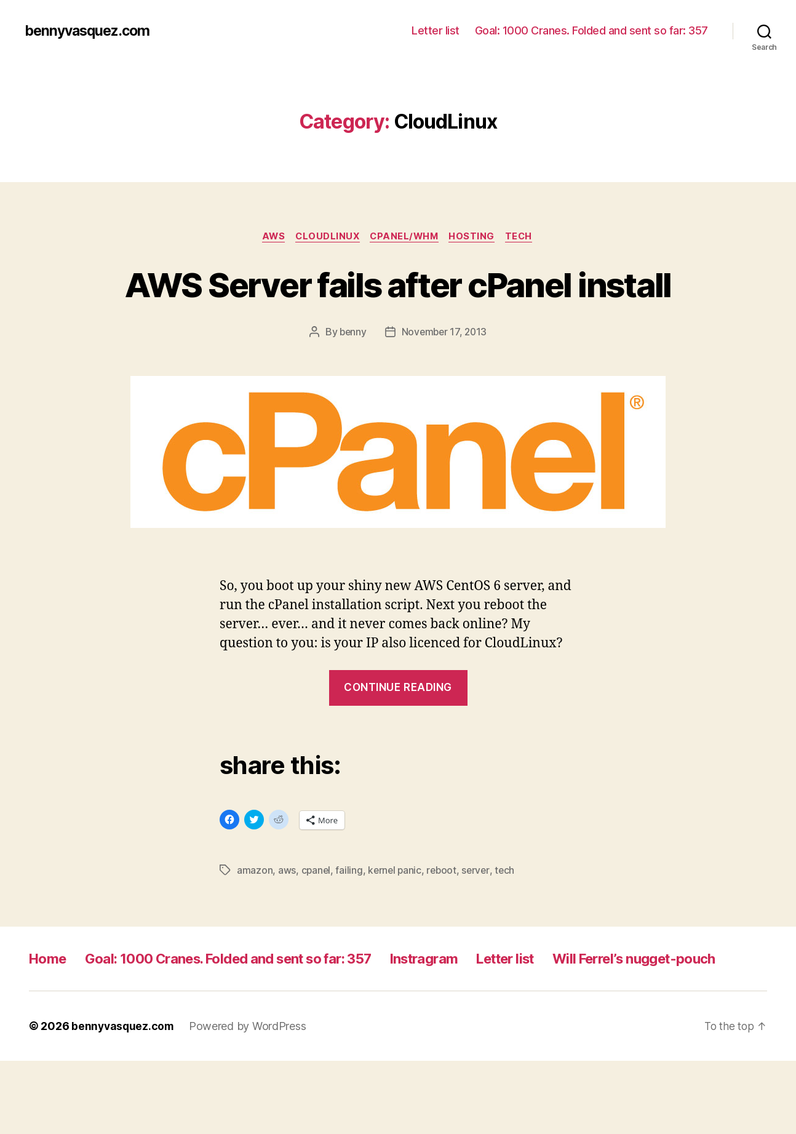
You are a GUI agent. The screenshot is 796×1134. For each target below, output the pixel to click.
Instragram (462, 1004)
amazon (255, 915)
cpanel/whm (405, 236)
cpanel (316, 915)
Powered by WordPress (250, 1099)
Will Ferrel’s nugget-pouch (118, 1031)
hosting (476, 236)
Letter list (436, 30)
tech (525, 236)
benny (352, 378)
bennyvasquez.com (90, 30)
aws (287, 915)
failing (350, 915)
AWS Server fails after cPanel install (398, 306)
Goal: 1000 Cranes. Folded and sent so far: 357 (591, 30)
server (480, 915)
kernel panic (396, 915)
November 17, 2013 (444, 378)
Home (49, 1004)
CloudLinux (326, 236)
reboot (444, 915)
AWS (269, 236)
